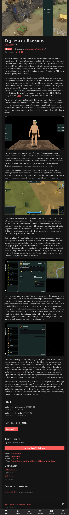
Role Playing (15, 458)
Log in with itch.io (11, 492)
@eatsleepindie (40, 49)
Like (8, 49)
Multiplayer (43, 461)
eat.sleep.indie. (29, 49)
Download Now (11, 429)
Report (29, 504)
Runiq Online (9, 45)
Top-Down (51, 461)
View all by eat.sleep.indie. (17, 504)
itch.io (6, 504)
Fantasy (13, 461)
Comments (40, 512)
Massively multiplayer (23, 461)
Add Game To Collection (34, 448)
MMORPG (35, 461)
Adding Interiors (11, 470)
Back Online (9, 476)
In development (16, 453)
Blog (15, 507)
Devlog (51, 512)
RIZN (19, 96)
